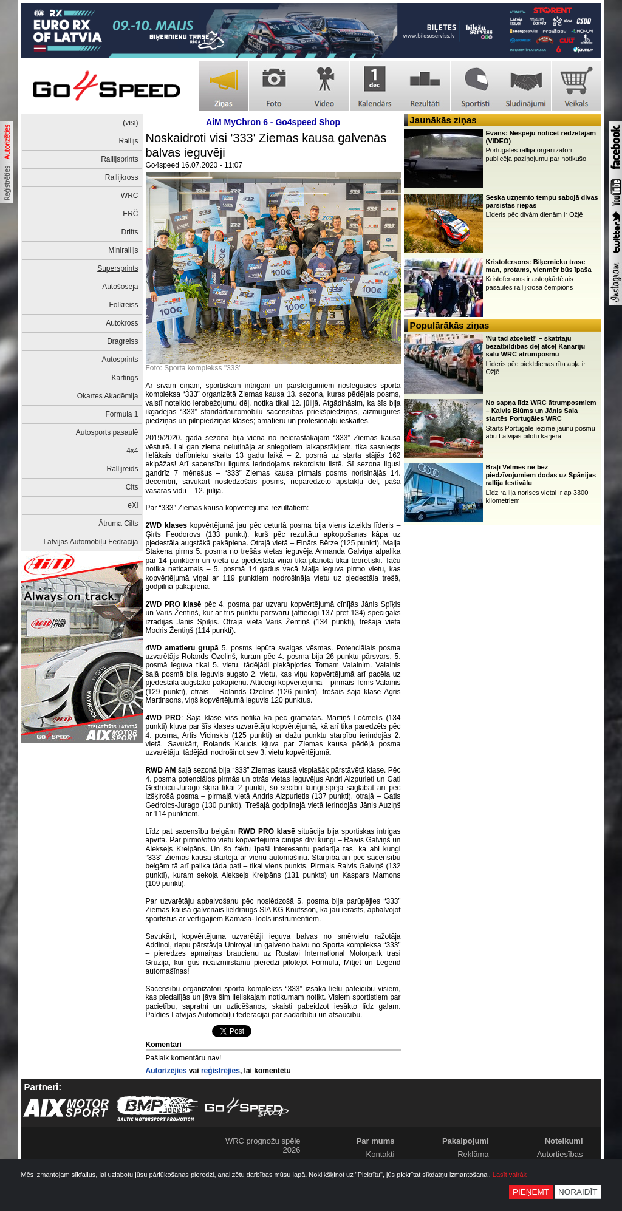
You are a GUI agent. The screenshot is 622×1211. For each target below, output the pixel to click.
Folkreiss (123, 305)
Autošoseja (120, 286)
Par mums (376, 1140)
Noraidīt (578, 1191)
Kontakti (380, 1154)
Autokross (122, 323)
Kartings (124, 378)
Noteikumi (564, 1140)
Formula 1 (121, 414)
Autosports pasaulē (107, 432)
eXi (133, 505)
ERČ (130, 214)
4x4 (132, 450)
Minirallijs (123, 250)
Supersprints (117, 268)
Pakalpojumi (465, 1140)
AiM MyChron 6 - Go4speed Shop (273, 122)
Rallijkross (121, 177)
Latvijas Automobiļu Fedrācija (90, 541)
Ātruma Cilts (118, 523)
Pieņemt (531, 1191)
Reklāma (472, 1154)
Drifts (129, 232)
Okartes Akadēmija (107, 396)
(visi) (130, 122)
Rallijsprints (119, 159)
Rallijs (128, 141)
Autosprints (119, 359)
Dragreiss (122, 341)
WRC (129, 195)
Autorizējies (166, 1070)
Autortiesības (560, 1154)
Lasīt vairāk (510, 1174)
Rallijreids (122, 469)
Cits (132, 487)
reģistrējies (220, 1070)
